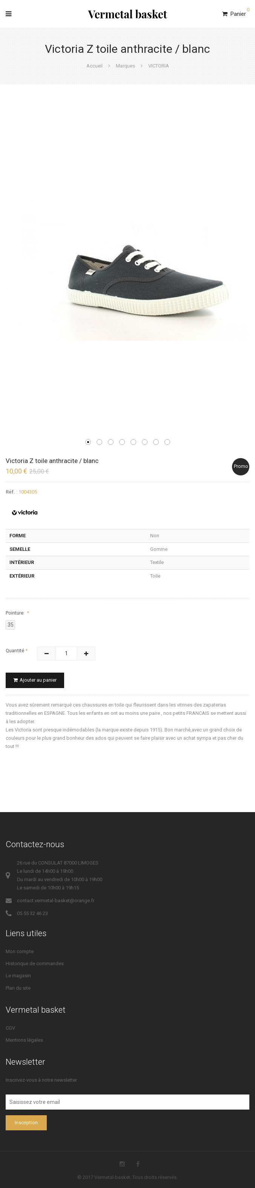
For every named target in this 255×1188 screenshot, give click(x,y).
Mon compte (20, 951)
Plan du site (18, 988)
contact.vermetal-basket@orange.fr (55, 900)
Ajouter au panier (35, 680)
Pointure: (16, 613)
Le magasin (18, 975)
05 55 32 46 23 (32, 913)
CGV (10, 1028)
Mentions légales (24, 1040)
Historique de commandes (35, 963)
